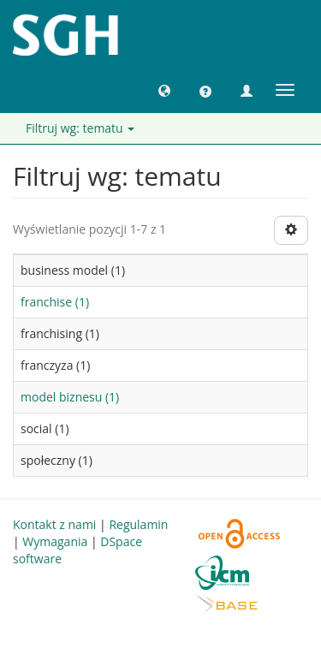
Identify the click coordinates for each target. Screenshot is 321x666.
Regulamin (138, 524)
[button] (164, 89)
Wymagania (54, 541)
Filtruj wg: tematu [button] (80, 128)
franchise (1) (55, 302)
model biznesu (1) (70, 397)
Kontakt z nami (54, 524)
